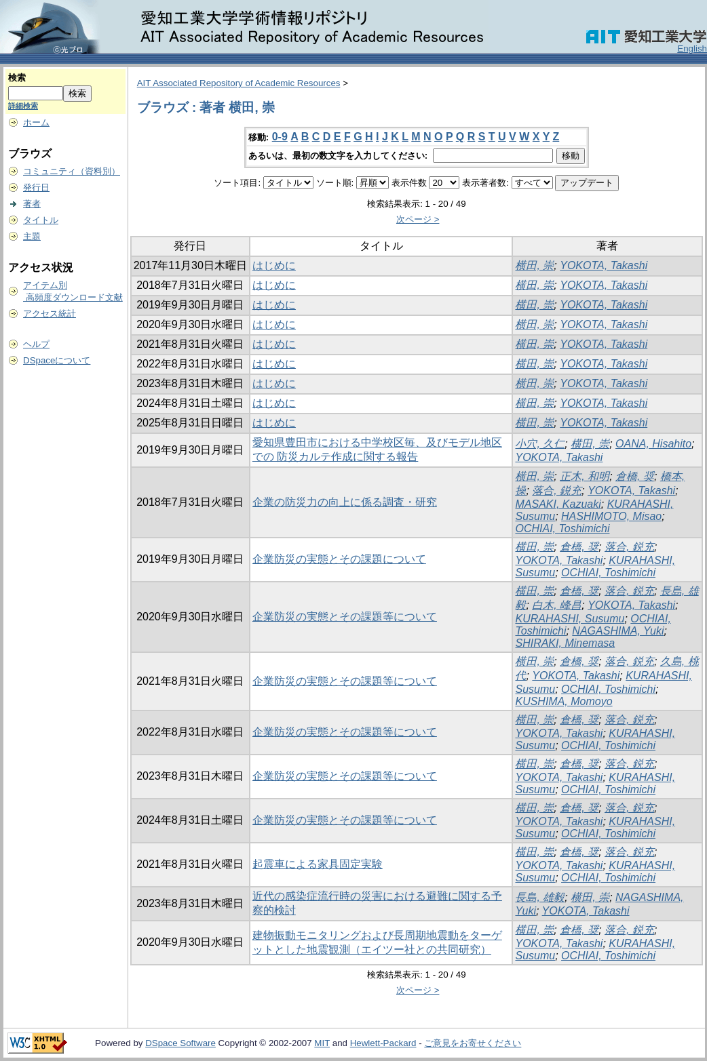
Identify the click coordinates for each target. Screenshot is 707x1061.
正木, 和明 (584, 476)
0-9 (280, 136)
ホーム (36, 122)
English (692, 48)
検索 (17, 78)
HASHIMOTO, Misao (611, 516)
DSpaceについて (56, 360)
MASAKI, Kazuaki (557, 504)
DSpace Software (180, 1043)
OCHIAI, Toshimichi (562, 528)
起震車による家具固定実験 (317, 864)
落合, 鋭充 (556, 490)
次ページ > (418, 219)
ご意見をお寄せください (472, 1043)
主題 (32, 236)
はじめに (274, 265)
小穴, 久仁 (540, 443)
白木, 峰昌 (556, 605)
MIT (322, 1043)
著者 (32, 204)
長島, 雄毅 (540, 897)
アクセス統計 (49, 313)
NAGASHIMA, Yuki (618, 631)
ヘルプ (36, 344)
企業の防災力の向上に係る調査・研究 (344, 502)
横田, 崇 (534, 265)
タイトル (40, 220)
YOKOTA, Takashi (603, 265)
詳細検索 (23, 106)
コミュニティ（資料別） (71, 171)
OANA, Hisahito (653, 443)
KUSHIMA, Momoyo (563, 701)
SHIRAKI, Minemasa (565, 643)
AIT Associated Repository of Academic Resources (239, 83)
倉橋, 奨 (634, 476)
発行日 (36, 187)
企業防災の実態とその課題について (339, 559)
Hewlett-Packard (383, 1043)
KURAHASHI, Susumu (569, 618)
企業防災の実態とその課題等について (344, 616)
